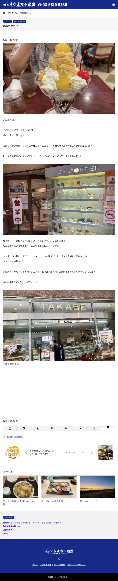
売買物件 (6, 523)
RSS (59, 559)
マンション (36, 523)
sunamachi (18, 437)
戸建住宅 (16, 523)
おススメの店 (19, 21)
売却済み (57, 523)
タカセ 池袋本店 (11, 363)
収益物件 (47, 523)
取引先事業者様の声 (11, 526)
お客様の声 (7, 530)
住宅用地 (26, 523)
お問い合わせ (59, 565)
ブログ (7, 21)
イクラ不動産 (45, 565)
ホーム (35, 565)
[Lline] (52, 428)
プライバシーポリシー (76, 565)
